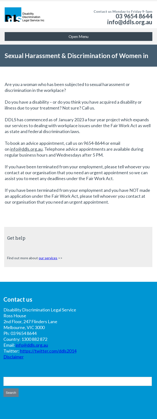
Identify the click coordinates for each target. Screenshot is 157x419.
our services (48, 258)
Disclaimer (13, 356)
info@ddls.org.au (129, 21)
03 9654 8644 (134, 16)
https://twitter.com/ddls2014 (48, 351)
